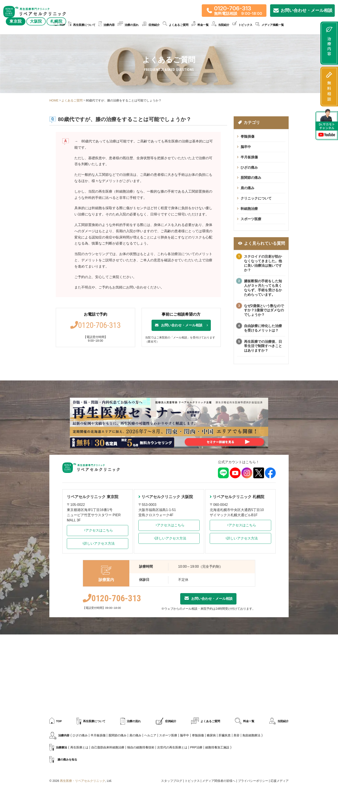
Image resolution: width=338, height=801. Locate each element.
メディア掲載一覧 (269, 25)
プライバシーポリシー (253, 780)
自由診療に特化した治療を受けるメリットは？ (263, 328)
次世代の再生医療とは (172, 747)
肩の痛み (247, 188)
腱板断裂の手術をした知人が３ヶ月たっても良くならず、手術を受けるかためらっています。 (263, 287)
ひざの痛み (249, 167)
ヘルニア (150, 735)
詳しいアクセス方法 (97, 543)
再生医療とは (79, 747)
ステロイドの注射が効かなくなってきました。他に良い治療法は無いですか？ (263, 263)
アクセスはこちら (97, 530)
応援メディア (280, 780)
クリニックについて (256, 198)
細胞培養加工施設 (217, 747)
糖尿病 (211, 735)
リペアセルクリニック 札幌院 (237, 497)
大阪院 (36, 21)
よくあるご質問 (175, 25)
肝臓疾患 (225, 735)
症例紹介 (151, 25)
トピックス (242, 25)
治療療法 (58, 747)
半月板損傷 (249, 157)
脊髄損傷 (247, 136)
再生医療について (81, 25)
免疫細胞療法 (251, 735)
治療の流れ (128, 25)
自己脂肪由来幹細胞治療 (107, 747)
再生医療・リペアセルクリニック (82, 780)
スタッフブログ (171, 780)
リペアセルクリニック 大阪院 (165, 497)
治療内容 (107, 25)
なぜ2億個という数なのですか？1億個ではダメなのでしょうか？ (264, 310)
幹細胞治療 (249, 208)
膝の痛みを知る (63, 760)
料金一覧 (200, 25)
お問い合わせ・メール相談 (178, 325)
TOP (59, 25)
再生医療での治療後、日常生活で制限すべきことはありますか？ (263, 346)
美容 (236, 735)
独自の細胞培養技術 (140, 747)
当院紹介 (220, 25)
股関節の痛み (251, 177)
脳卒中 (246, 147)
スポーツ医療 (251, 219)
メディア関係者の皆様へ (218, 780)
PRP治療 (196, 747)
